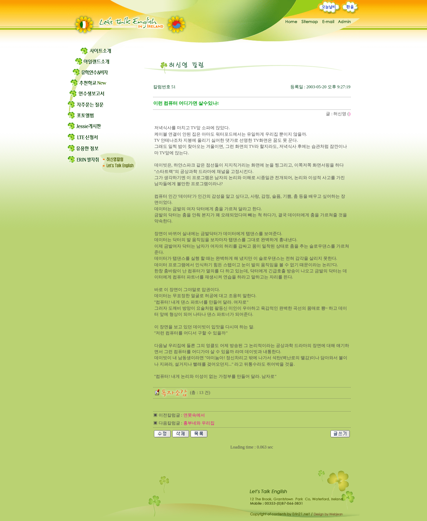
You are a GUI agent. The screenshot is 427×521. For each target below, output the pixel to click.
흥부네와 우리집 (199, 423)
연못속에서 (194, 415)
